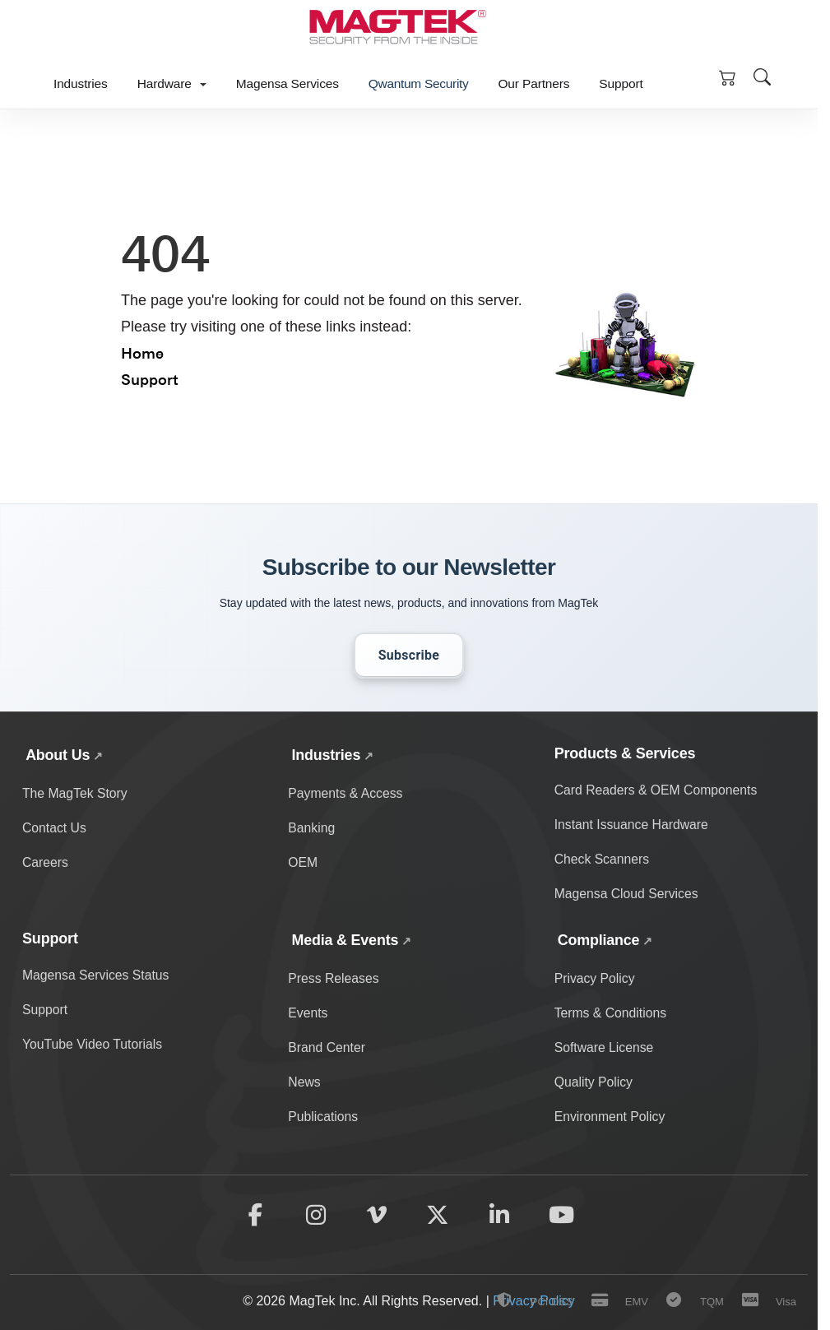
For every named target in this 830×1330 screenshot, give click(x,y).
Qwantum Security (419, 83)
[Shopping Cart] (727, 76)
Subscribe (409, 655)
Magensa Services (287, 83)
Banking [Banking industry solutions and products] (312, 828)
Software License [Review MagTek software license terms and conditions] (605, 1048)
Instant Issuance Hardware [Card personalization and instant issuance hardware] (632, 825)
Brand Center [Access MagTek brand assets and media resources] (327, 1048)
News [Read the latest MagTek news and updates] (304, 1083)
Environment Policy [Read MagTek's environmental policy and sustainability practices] (610, 1117)
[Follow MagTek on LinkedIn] (500, 1216)
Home (142, 353)
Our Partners (533, 83)
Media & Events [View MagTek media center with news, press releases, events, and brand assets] (345, 940)
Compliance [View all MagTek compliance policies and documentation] (599, 940)
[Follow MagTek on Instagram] (315, 1216)
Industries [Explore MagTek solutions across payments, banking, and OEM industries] (325, 755)
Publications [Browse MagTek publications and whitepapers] (323, 1117)
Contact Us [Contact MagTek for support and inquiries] (54, 828)
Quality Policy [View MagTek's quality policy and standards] (594, 1083)
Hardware (171, 83)
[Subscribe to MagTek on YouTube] (563, 1216)
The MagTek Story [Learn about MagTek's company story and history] (75, 793)
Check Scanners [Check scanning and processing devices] (602, 860)
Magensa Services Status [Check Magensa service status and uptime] (96, 975)
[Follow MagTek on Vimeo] (377, 1216)
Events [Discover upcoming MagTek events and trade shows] (308, 1013)
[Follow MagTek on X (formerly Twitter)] (438, 1216)
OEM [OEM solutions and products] (303, 863)
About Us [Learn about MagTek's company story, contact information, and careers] (58, 755)
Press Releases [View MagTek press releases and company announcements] (334, 978)
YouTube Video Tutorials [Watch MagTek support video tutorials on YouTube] (93, 1045)
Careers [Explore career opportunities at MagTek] (45, 863)
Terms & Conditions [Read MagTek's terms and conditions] (611, 1013)
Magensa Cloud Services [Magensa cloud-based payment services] (627, 894)
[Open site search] (761, 76)
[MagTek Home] (396, 30)
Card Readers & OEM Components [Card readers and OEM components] (657, 790)
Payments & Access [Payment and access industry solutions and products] (346, 793)
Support (620, 83)
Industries (80, 83)
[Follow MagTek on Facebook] (253, 1216)
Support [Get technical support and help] (45, 1010)
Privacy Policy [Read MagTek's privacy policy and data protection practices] (595, 978)
